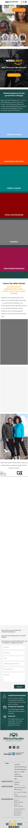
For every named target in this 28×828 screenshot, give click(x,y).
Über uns (16, 771)
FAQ (15, 778)
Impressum (17, 764)
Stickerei (16, 784)
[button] (10, 24)
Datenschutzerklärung (20, 767)
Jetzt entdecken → (14, 75)
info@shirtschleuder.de (20, 796)
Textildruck (17, 782)
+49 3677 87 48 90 (21, 792)
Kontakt (22, 771)
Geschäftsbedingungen (20, 769)
